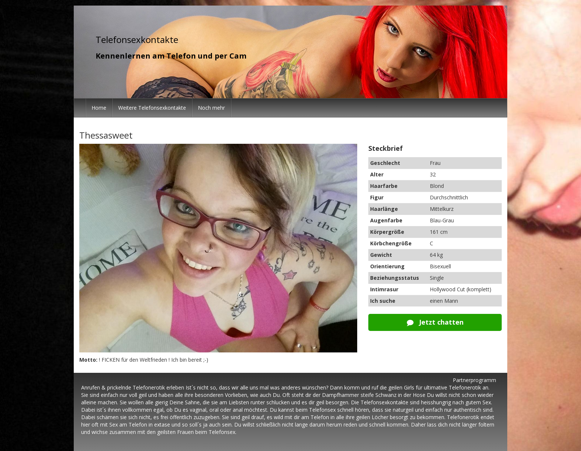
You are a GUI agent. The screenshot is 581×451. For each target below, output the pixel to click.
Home (99, 107)
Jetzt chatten (435, 322)
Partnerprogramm (474, 380)
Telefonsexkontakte (137, 39)
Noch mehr (211, 107)
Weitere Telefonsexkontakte (152, 107)
